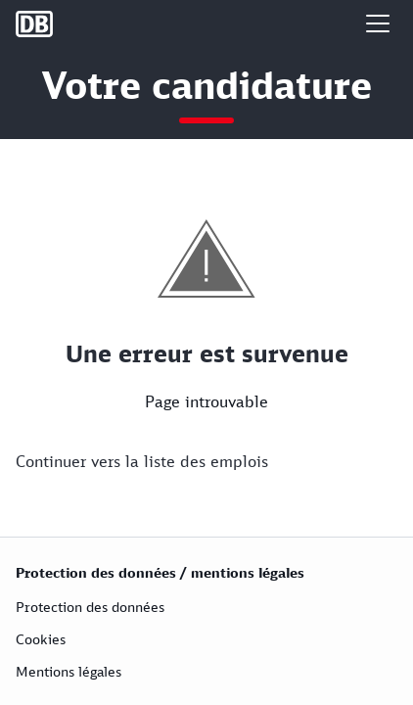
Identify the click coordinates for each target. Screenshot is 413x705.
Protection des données (90, 606)
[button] (378, 23)
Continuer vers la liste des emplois (142, 461)
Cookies (41, 639)
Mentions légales (68, 671)
